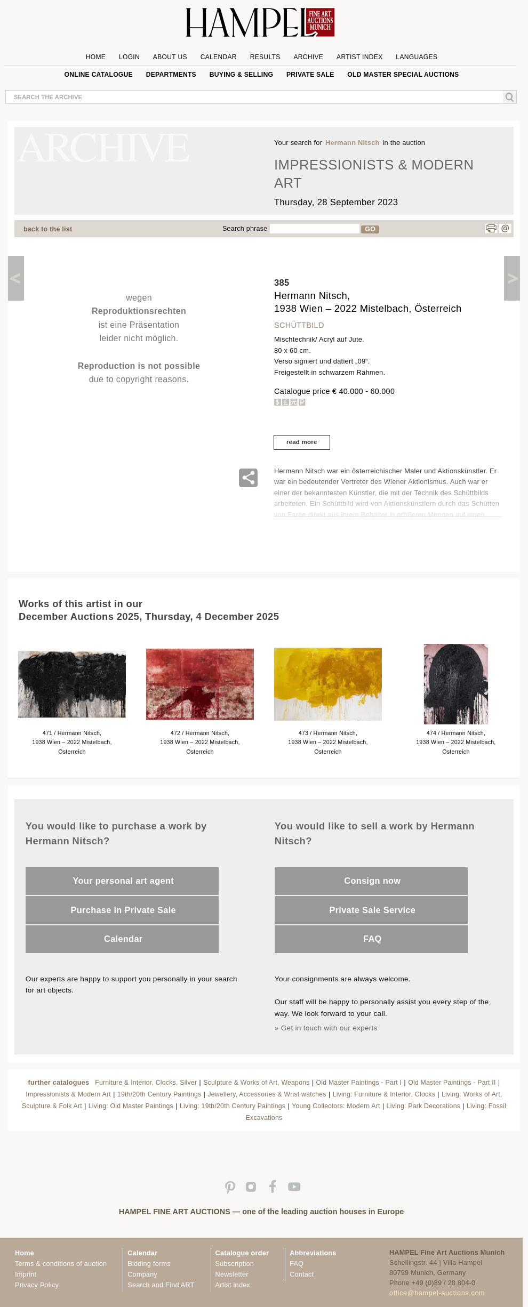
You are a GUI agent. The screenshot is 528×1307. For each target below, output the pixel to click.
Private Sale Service (372, 910)
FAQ (372, 938)
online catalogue (99, 74)
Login (129, 57)
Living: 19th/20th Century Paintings (232, 1106)
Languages (416, 57)
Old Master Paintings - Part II (451, 1082)
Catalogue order (242, 1253)
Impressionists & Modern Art (68, 1094)
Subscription (234, 1264)
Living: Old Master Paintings (131, 1106)
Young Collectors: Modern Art (336, 1106)
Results (265, 57)
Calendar (219, 57)
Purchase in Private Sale (123, 910)
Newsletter (232, 1274)
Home (96, 57)
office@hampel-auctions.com (437, 1293)
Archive (308, 57)
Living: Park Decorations (423, 1106)
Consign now (372, 880)
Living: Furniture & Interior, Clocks (384, 1094)
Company (142, 1274)
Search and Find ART (160, 1285)
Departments (171, 74)
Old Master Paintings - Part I (359, 1082)
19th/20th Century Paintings (159, 1094)
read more (301, 442)
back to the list (47, 229)
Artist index (232, 1285)
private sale (310, 74)
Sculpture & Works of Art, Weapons (256, 1082)
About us (170, 57)
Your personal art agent (123, 880)
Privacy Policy (37, 1285)
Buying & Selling (241, 74)
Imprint (25, 1274)
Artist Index (360, 57)
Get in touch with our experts (329, 1028)
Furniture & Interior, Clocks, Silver (146, 1082)
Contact (302, 1274)
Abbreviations (313, 1253)
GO (370, 229)
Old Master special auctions (403, 74)
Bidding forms (148, 1264)
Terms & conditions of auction (61, 1264)
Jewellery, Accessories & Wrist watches (266, 1094)
